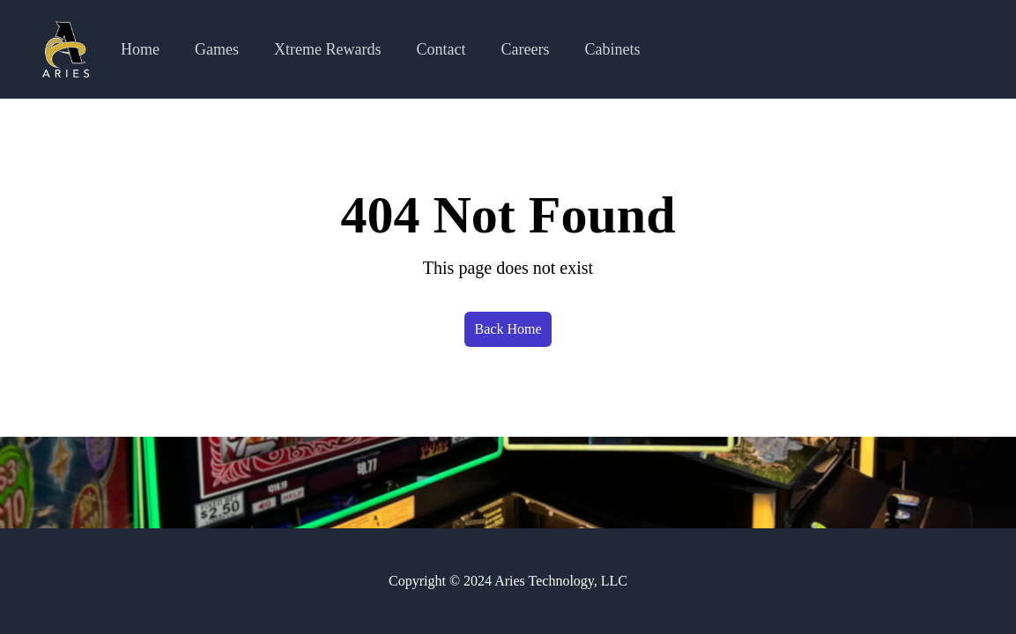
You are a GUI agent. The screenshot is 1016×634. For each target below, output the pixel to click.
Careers (525, 49)
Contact (441, 49)
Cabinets (613, 49)
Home (140, 49)
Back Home (508, 328)
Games (217, 49)
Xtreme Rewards (327, 49)
